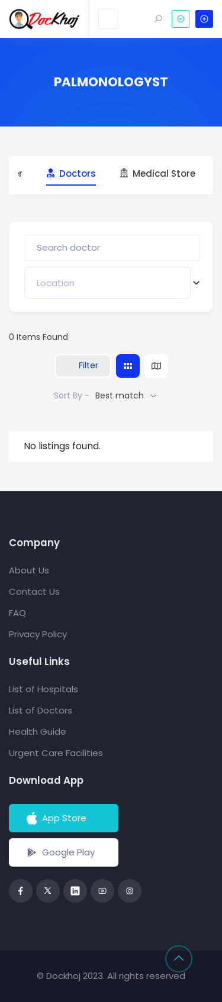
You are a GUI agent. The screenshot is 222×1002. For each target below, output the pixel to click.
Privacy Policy (38, 634)
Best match (119, 395)
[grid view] (128, 366)
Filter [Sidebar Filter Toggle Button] (82, 365)
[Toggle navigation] (108, 19)
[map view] (156, 366)
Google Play (59, 852)
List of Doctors (40, 710)
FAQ (17, 613)
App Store (55, 818)
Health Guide (37, 731)
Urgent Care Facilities (56, 753)
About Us (29, 570)
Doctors (71, 174)
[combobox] (107, 283)
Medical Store (157, 174)
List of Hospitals (43, 689)
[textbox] (55, 283)
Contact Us (34, 591)
